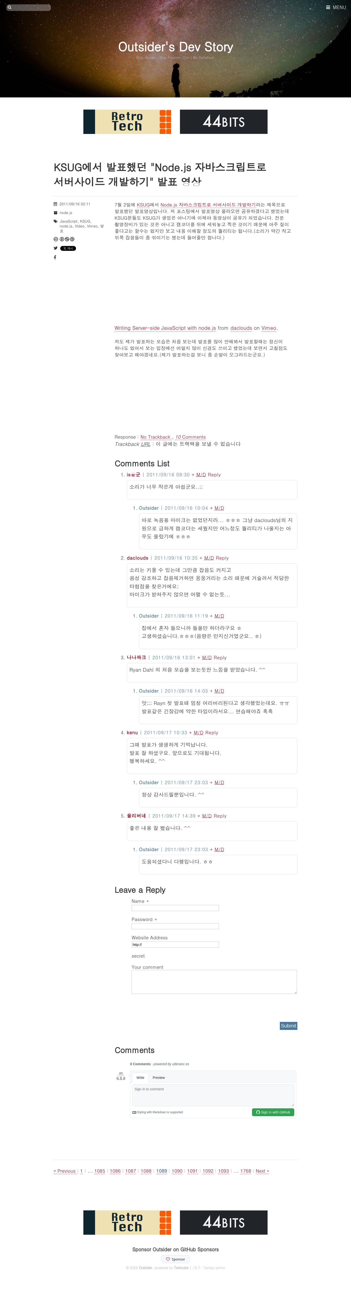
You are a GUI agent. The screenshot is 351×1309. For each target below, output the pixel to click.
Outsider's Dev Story (175, 46)
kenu (132, 732)
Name (140, 900)
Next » (262, 1170)
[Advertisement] (206, 392)
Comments (190, 436)
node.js (66, 212)
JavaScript (69, 221)
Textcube (181, 1267)
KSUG (143, 204)
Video (79, 225)
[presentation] (169, 1006)
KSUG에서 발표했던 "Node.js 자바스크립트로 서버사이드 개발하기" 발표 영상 (160, 174)
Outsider (145, 1267)
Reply (214, 474)
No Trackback (156, 436)
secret (139, 955)
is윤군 (133, 474)
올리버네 (136, 815)
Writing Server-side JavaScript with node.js (165, 327)
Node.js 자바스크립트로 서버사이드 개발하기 (208, 204)
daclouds (241, 327)
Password (144, 919)
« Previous (65, 1170)
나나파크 (136, 657)
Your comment (147, 966)
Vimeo (269, 327)
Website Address (150, 937)
